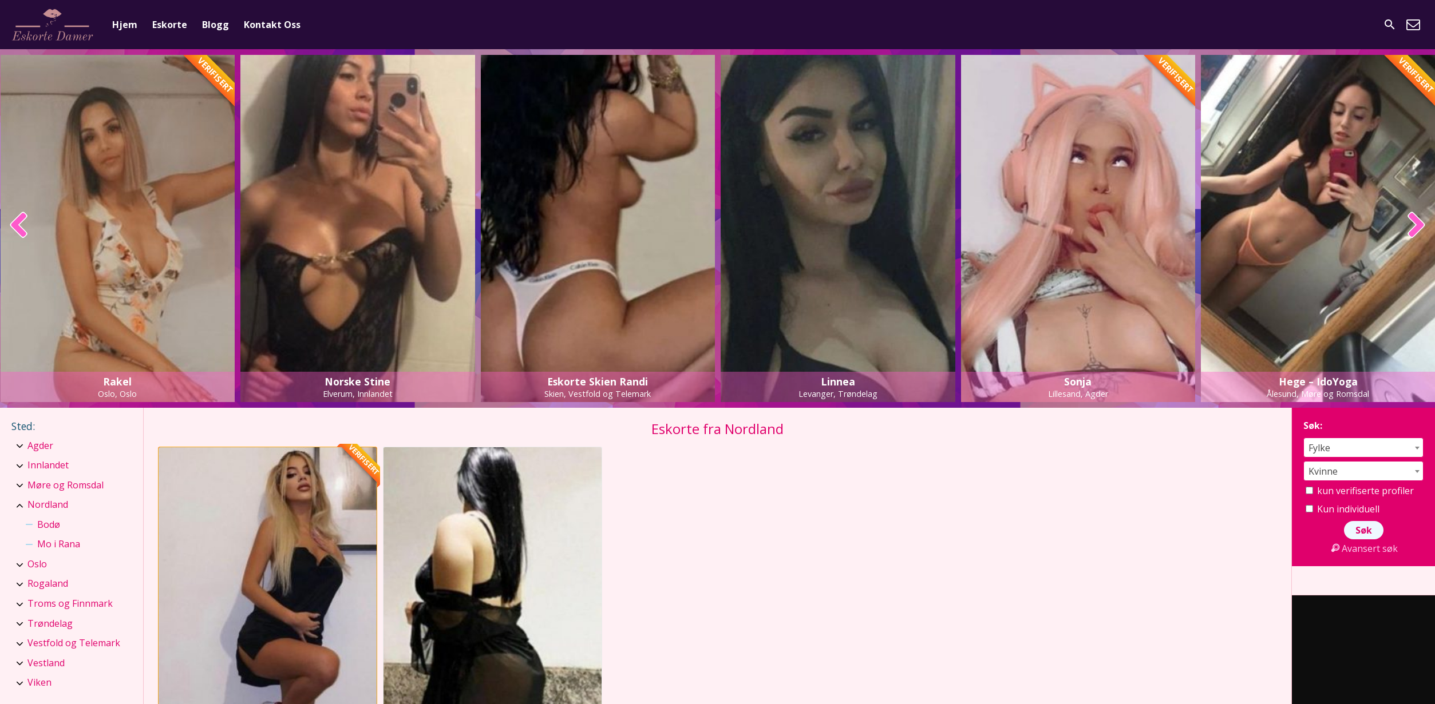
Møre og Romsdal (65, 485)
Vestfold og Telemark (73, 643)
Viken (39, 682)
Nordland (47, 504)
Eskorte (169, 24)
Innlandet (48, 465)
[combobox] (1363, 447)
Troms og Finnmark (70, 603)
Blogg (215, 24)
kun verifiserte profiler (1360, 490)
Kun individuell (1342, 509)
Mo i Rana (58, 544)
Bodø (48, 524)
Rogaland (47, 583)
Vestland (46, 663)
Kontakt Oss (272, 24)
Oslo (37, 564)
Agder (40, 445)
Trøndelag (50, 623)
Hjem (124, 24)
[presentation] (19, 226)
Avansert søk (1363, 548)
